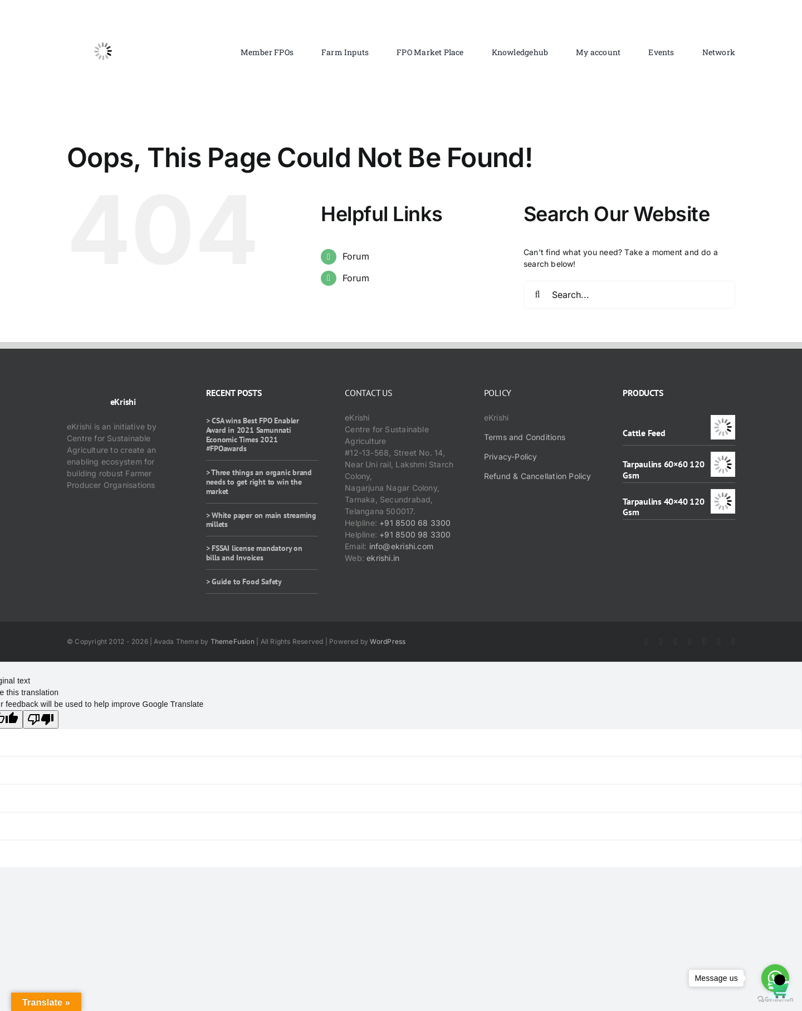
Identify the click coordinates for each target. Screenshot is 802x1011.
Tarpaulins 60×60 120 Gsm (663, 469)
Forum (356, 256)
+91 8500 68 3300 (415, 523)
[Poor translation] (40, 719)
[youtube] (690, 641)
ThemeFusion (233, 641)
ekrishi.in (382, 558)
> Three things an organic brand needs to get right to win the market (259, 481)
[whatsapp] (719, 641)
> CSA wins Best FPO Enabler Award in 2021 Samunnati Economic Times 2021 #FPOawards (252, 434)
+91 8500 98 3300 (415, 534)
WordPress (387, 641)
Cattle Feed (644, 432)
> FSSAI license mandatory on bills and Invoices (254, 553)
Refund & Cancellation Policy (537, 476)
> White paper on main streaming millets (261, 520)
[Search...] (629, 295)
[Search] (537, 295)
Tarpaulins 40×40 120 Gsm (663, 506)
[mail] (733, 641)
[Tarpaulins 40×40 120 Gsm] (723, 495)
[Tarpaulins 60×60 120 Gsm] (723, 457)
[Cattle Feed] (723, 421)
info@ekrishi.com (401, 546)
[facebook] (646, 641)
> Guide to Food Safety (244, 582)
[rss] (704, 641)
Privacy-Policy (510, 456)
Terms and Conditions (524, 437)
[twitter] (661, 641)
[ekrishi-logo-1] (103, 18)
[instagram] (675, 641)
